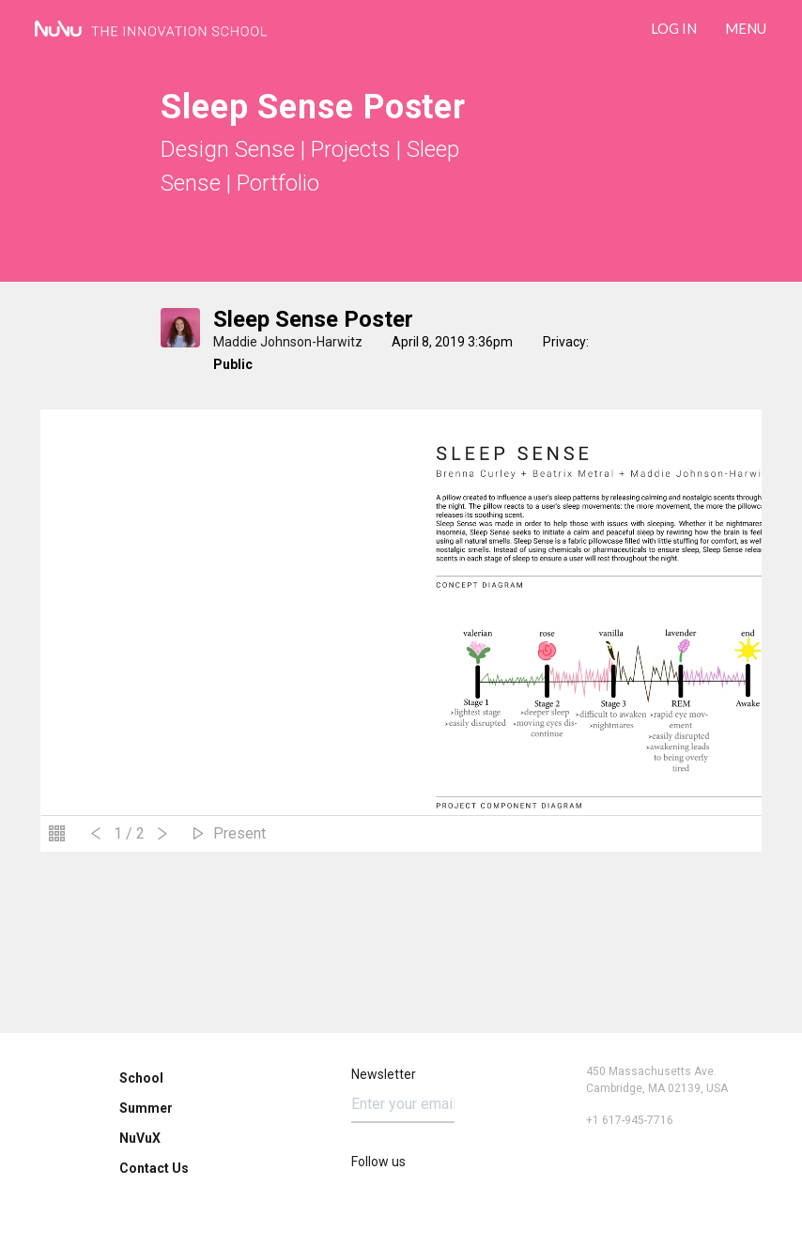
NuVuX (140, 1138)
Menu (745, 28)
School (141, 1077)
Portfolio (278, 183)
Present (239, 833)
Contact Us (154, 1168)
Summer (146, 1108)
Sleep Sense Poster (313, 319)
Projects (351, 149)
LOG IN (674, 28)
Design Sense (228, 149)
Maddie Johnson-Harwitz (287, 341)
